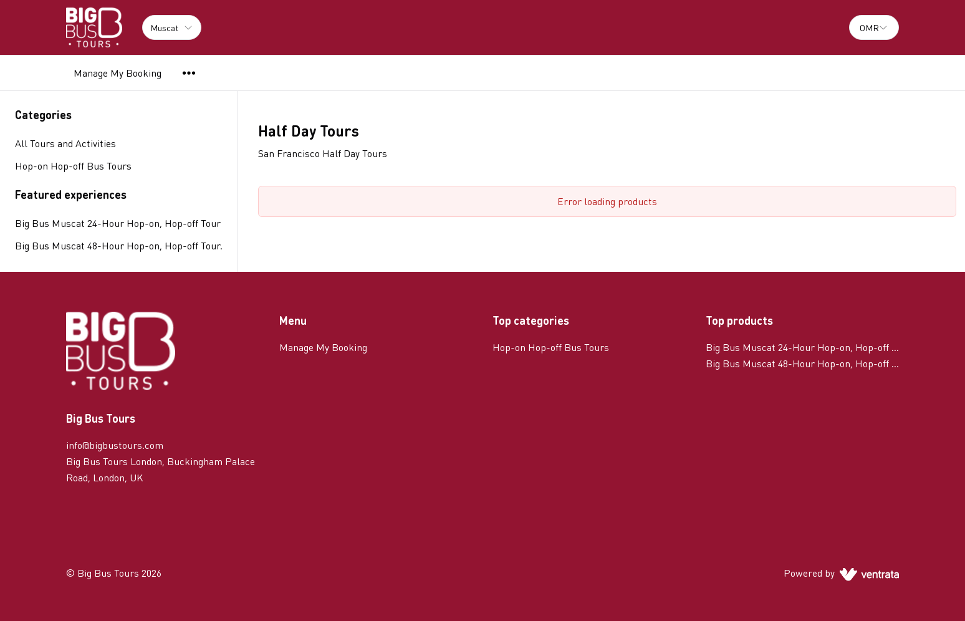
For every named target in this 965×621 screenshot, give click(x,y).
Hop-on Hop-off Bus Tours (550, 347)
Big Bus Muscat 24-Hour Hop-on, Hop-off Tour (118, 222)
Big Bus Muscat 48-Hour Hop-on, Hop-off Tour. (119, 245)
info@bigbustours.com (114, 444)
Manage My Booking (117, 72)
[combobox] (874, 27)
